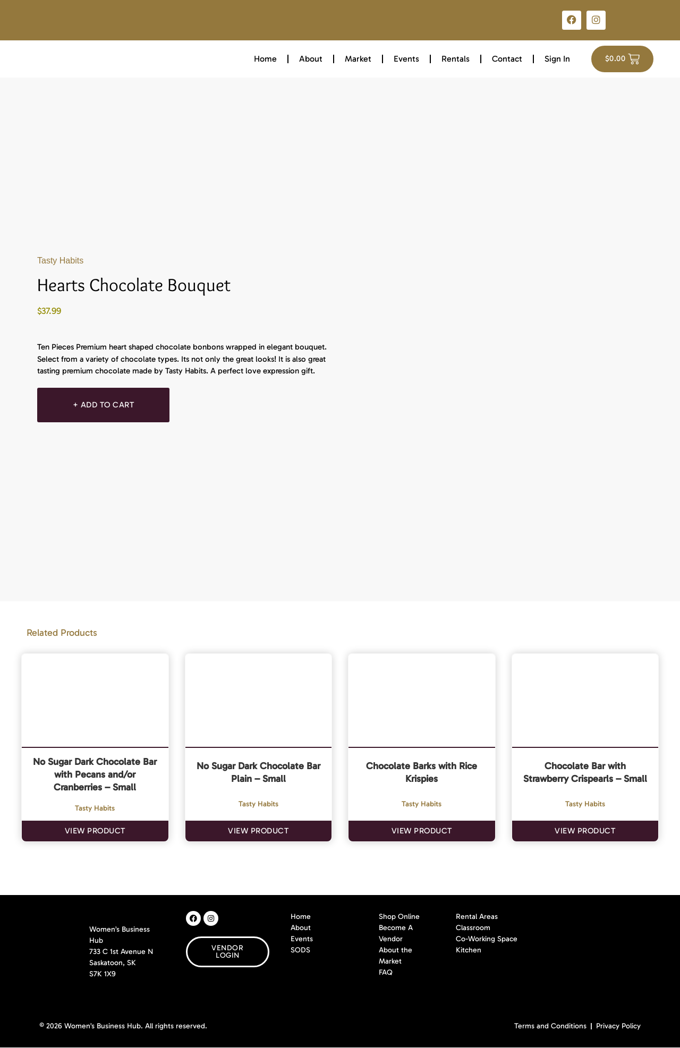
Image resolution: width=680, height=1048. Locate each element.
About (310, 59)
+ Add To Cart (105, 405)
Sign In (557, 59)
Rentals (455, 59)
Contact (507, 59)
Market (358, 59)
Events (406, 59)
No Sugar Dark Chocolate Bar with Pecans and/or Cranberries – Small (95, 774)
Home (265, 59)
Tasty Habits (60, 260)
